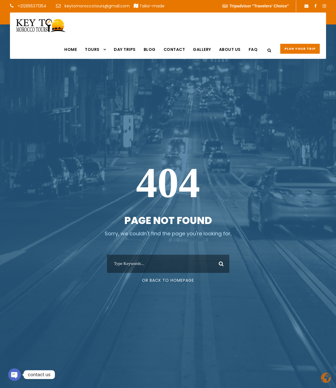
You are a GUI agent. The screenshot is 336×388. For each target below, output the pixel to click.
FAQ (253, 49)
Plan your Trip (300, 48)
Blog (150, 49)
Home (70, 49)
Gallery (202, 49)
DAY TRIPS (125, 49)
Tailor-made (151, 6)
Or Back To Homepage (168, 280)
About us (230, 49)
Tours (92, 49)
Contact (174, 49)
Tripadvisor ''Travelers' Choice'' (255, 6)
